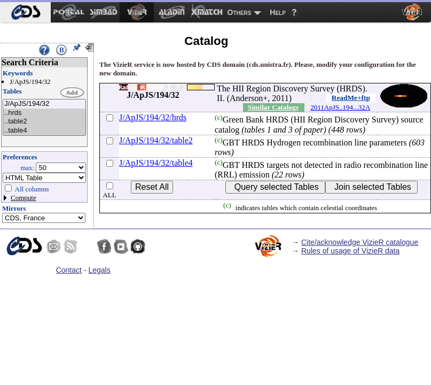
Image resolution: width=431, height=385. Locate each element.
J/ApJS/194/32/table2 (156, 140)
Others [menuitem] (240, 12)
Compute (23, 198)
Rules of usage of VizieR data (350, 251)
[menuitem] (25, 12)
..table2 (44, 121)
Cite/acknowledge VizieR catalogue (359, 242)
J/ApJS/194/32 (44, 104)
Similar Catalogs (273, 107)
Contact (69, 270)
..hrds (44, 113)
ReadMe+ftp (351, 98)
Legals (99, 270)
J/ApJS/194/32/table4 (156, 162)
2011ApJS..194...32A (340, 107)
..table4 (44, 130)
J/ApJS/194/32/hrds (152, 117)
